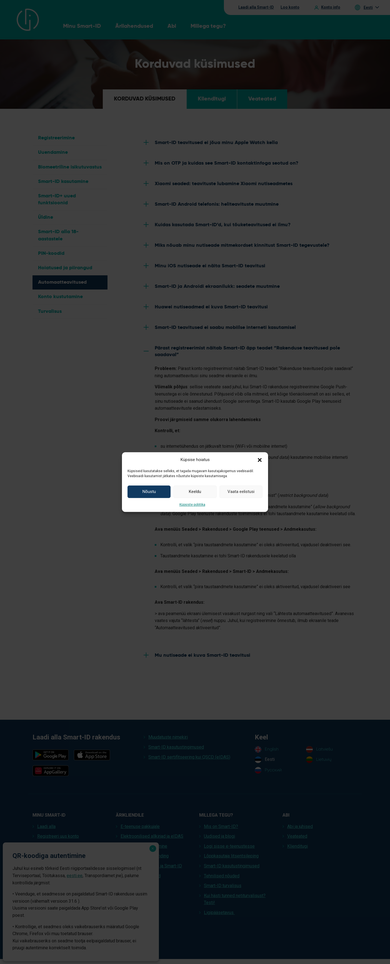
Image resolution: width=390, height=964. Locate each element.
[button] (259, 459)
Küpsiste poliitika (192, 505)
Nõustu (149, 491)
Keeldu (195, 491)
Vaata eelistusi (241, 491)
